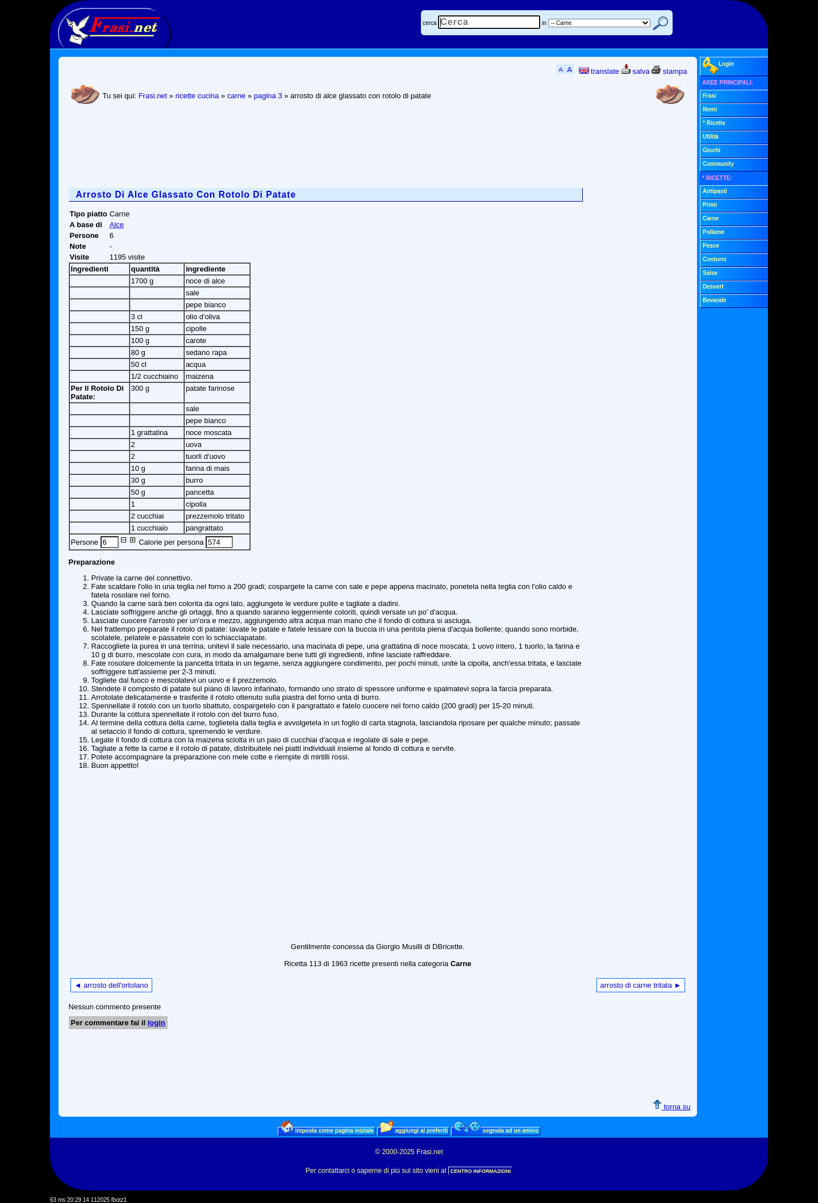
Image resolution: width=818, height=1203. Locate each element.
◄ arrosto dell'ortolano (111, 985)
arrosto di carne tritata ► (641, 985)
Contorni (715, 259)
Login (718, 65)
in (544, 23)
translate (599, 71)
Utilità (711, 136)
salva (635, 71)
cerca (429, 23)
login (156, 1022)
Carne (711, 218)
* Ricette (714, 123)
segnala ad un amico (496, 1130)
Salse (710, 273)
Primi (710, 205)
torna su (672, 1106)
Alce (117, 224)
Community (718, 164)
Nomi (710, 109)
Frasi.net (153, 95)
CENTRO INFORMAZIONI (480, 1171)
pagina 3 (268, 95)
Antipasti (715, 191)
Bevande (715, 300)
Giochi (711, 150)
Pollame (713, 232)
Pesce (711, 246)
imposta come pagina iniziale (327, 1130)
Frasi (709, 96)
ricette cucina (197, 95)
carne (236, 95)
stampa (669, 71)
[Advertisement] (275, 148)
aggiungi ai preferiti (414, 1130)
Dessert (713, 286)
